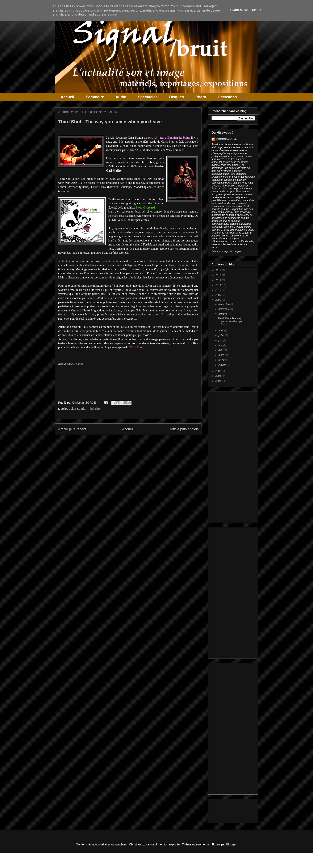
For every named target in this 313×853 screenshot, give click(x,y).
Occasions (227, 97)
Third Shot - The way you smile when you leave (230, 321)
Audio (121, 97)
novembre (224, 309)
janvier (222, 365)
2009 (219, 295)
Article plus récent (72, 429)
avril (221, 350)
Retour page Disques (70, 363)
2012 (219, 280)
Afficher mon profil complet (226, 251)
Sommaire (95, 97)
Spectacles (148, 97)
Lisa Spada (78, 408)
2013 (219, 275)
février (222, 359)
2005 (219, 380)
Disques (176, 97)
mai (220, 345)
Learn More (239, 10)
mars (221, 355)
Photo (200, 97)
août (221, 330)
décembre (224, 304)
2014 (219, 270)
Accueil (67, 97)
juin (220, 340)
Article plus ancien (184, 429)
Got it (256, 10)
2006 (219, 375)
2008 (219, 299)
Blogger (231, 844)
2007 (219, 371)
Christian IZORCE (226, 139)
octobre (223, 313)
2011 (219, 285)
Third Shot (94, 408)
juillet (221, 335)
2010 (219, 290)
